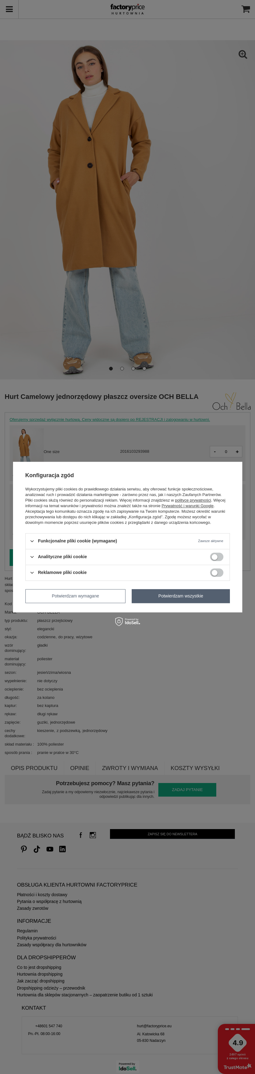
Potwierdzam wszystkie (180, 595)
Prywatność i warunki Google (188, 505)
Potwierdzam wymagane (75, 595)
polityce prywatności (193, 500)
